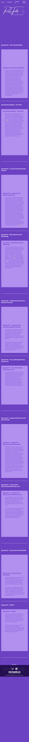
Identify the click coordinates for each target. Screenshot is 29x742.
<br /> (14, 29)
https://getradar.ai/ (9, 95)
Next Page (14, 664)
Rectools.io (13, 675)
